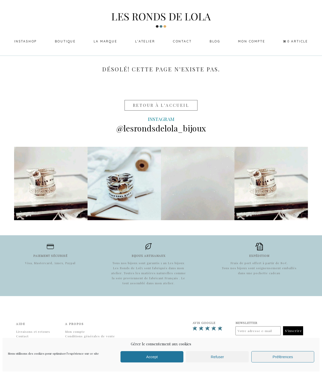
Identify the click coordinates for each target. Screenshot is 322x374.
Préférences (283, 357)
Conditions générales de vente (90, 336)
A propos (74, 324)
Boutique (65, 41)
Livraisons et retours (33, 332)
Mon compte (251, 41)
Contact (182, 41)
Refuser (217, 357)
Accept (152, 357)
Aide (20, 324)
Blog (215, 41)
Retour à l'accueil (161, 105)
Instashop (25, 41)
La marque (105, 41)
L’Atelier (145, 41)
